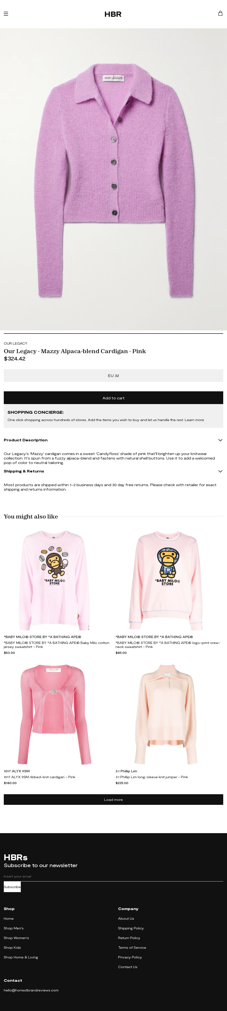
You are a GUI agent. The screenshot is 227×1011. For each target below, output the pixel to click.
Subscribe (12, 887)
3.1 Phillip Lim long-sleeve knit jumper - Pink (152, 777)
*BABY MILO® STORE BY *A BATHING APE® (42, 637)
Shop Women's (16, 938)
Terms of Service (132, 947)
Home (9, 918)
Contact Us (127, 967)
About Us (126, 918)
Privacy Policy (130, 957)
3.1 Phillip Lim (126, 771)
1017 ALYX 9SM (17, 771)
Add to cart (114, 398)
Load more (113, 800)
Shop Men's (14, 928)
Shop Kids (12, 947)
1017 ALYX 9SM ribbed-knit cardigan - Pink (39, 777)
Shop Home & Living (21, 957)
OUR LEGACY (15, 343)
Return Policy (129, 938)
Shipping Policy (131, 928)
